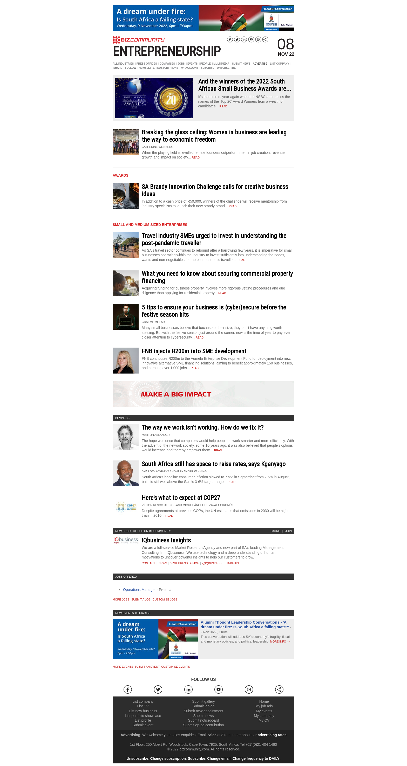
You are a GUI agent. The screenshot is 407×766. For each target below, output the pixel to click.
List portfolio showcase (143, 716)
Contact (148, 563)
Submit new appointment (203, 711)
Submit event (142, 725)
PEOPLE (205, 63)
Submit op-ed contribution (203, 725)
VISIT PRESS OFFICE (185, 563)
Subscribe (196, 758)
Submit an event (147, 666)
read (223, 106)
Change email (218, 758)
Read (196, 157)
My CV (264, 720)
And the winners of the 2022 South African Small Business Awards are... (244, 85)
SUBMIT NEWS (241, 63)
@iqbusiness (212, 563)
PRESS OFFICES (147, 63)
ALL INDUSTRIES (123, 63)
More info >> (279, 641)
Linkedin (232, 563)
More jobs (121, 599)
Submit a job (141, 599)
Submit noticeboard (203, 720)
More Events (123, 666)
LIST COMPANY (279, 63)
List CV (142, 706)
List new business (143, 711)
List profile (143, 720)
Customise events (175, 666)
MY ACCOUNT (189, 67)
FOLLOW (130, 67)
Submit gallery (203, 701)
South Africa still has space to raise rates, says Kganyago (214, 464)
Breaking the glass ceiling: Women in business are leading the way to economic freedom (214, 136)
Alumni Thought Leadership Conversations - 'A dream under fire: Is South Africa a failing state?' (245, 624)
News (163, 563)
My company (264, 716)
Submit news (203, 716)
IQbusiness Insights (166, 540)
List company (142, 701)
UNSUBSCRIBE (226, 67)
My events (264, 711)
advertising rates (272, 735)
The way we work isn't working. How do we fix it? (202, 427)
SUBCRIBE (207, 67)
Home (264, 701)
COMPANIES (167, 63)
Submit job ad (203, 706)
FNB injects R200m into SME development (194, 351)
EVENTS (192, 63)
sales (211, 735)
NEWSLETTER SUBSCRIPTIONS (158, 67)
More (276, 531)
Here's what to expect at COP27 (181, 497)
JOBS (181, 63)
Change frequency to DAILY (255, 758)
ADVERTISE (260, 63)
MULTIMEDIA (221, 63)
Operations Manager (139, 590)
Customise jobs (165, 599)
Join (288, 531)
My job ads (264, 706)
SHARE (118, 67)
